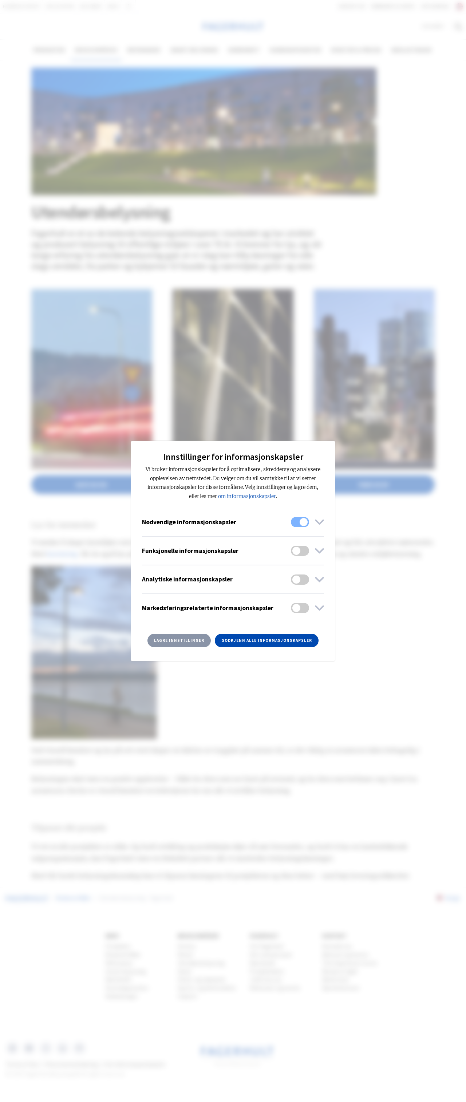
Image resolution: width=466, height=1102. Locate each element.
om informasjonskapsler (247, 496)
